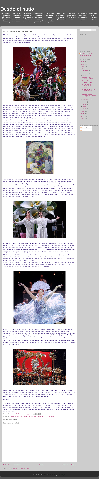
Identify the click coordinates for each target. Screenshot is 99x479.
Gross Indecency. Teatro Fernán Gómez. (87, 86)
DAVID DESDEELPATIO (87, 53)
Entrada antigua (69, 465)
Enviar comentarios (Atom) (21, 468)
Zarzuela (51, 416)
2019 (83, 64)
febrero (85, 106)
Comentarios (85, 130)
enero (85, 109)
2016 (83, 111)
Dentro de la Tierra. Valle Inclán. (89, 81)
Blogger (63, 475)
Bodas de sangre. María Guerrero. (88, 78)
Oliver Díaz (33, 416)
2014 (83, 116)
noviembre (86, 73)
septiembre (86, 99)
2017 (83, 68)
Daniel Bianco (15, 416)
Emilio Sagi (24, 416)
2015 (83, 114)
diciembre (86, 70)
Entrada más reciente (12, 465)
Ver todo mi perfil (86, 55)
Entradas (84, 127)
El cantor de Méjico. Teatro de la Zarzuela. (89, 90)
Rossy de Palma (42, 416)
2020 (83, 62)
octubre (85, 75)
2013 (83, 118)
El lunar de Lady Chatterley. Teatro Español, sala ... (89, 95)
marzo (85, 104)
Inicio (42, 465)
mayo (84, 102)
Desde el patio (17, 9)
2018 (83, 66)
